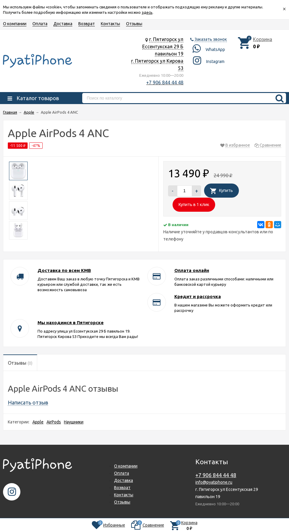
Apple (38, 422)
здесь (147, 12)
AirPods (54, 422)
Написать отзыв (28, 402)
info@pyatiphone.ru (213, 482)
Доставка (62, 23)
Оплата (39, 23)
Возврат (86, 23)
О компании (14, 23)
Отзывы (134, 23)
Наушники (73, 422)
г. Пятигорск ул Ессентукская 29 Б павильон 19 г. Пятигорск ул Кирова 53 (157, 54)
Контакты (110, 23)
